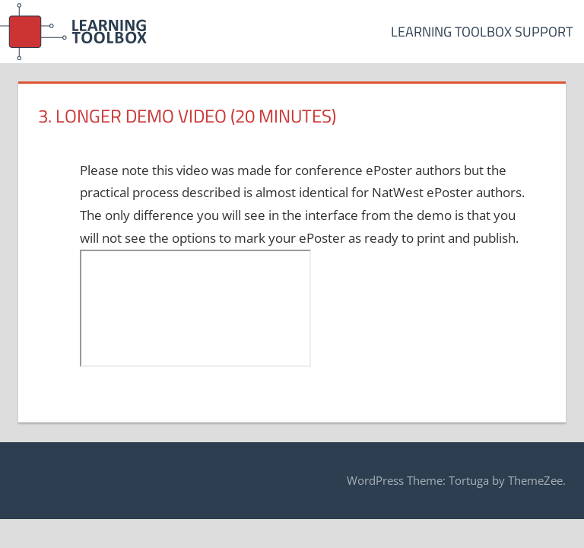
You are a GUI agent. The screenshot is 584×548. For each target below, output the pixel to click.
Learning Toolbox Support (482, 31)
